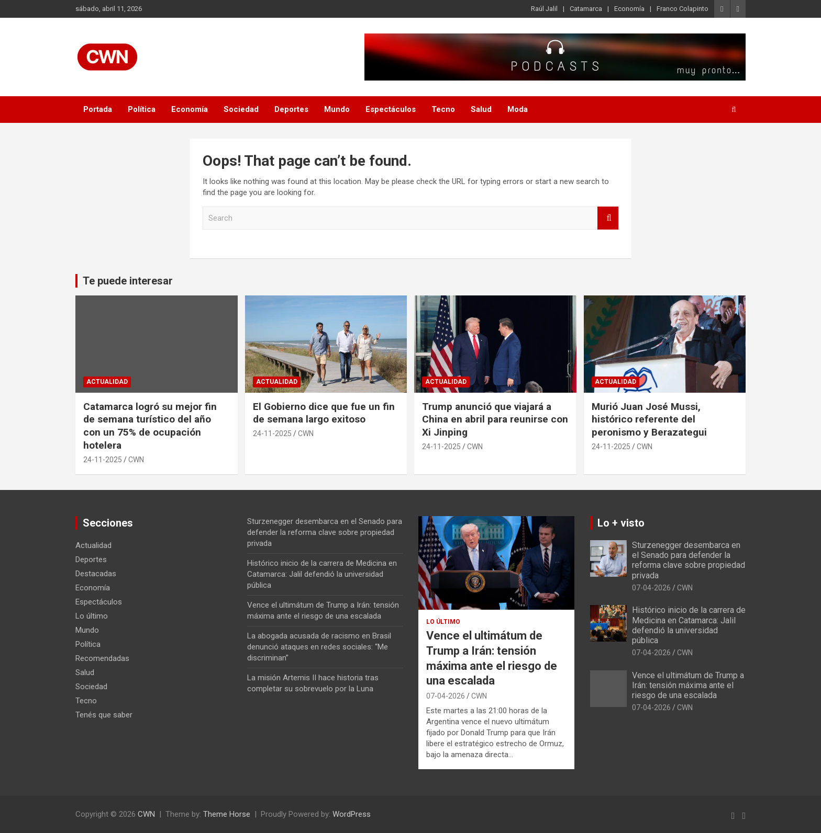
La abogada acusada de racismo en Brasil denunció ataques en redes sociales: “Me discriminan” (319, 647)
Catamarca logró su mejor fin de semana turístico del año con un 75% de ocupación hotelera (150, 426)
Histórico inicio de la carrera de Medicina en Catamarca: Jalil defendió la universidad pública (322, 574)
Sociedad (241, 109)
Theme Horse (226, 814)
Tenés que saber (103, 715)
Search (607, 218)
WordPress (351, 814)
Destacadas (95, 573)
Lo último (91, 616)
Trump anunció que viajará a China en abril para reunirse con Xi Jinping (495, 419)
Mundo (337, 109)
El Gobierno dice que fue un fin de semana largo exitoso (324, 413)
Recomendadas (102, 658)
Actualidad (107, 381)
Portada (97, 109)
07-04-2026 (445, 696)
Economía (629, 9)
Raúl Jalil (544, 9)
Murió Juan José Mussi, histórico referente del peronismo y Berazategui (649, 419)
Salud (481, 109)
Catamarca (586, 9)
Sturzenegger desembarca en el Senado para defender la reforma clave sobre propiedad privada (324, 532)
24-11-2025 (102, 459)
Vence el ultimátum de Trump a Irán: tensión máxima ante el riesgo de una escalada (688, 685)
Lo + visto (621, 523)
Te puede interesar (128, 281)
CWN (136, 459)
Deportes (291, 109)
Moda (517, 109)
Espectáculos (390, 109)
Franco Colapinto (682, 9)
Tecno (443, 109)
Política (142, 109)
